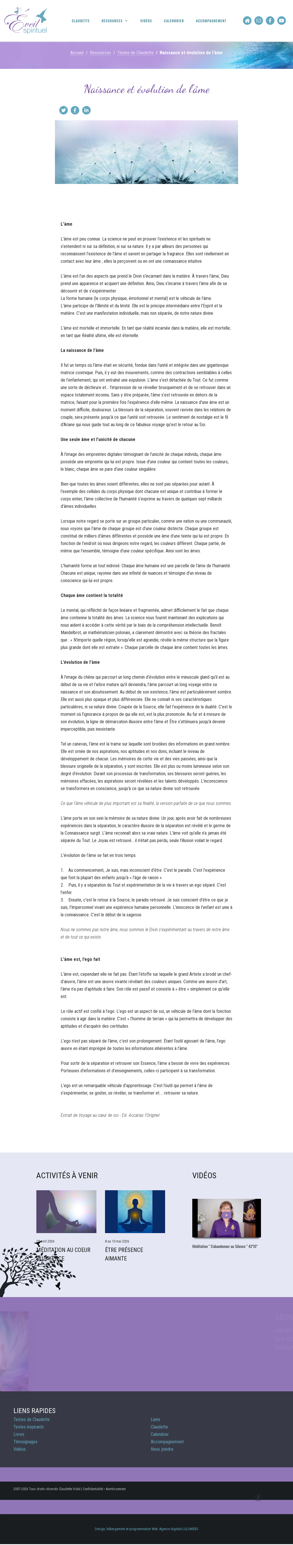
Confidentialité (93, 1489)
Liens (155, 1419)
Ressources (112, 21)
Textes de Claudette (135, 52)
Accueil (77, 52)
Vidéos (146, 21)
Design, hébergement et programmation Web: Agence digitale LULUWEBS (146, 1529)
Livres (18, 1434)
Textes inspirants (28, 1427)
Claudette (81, 21)
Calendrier (174, 21)
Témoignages (25, 1441)
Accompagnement (211, 21)
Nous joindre (162, 1449)
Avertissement (116, 1489)
